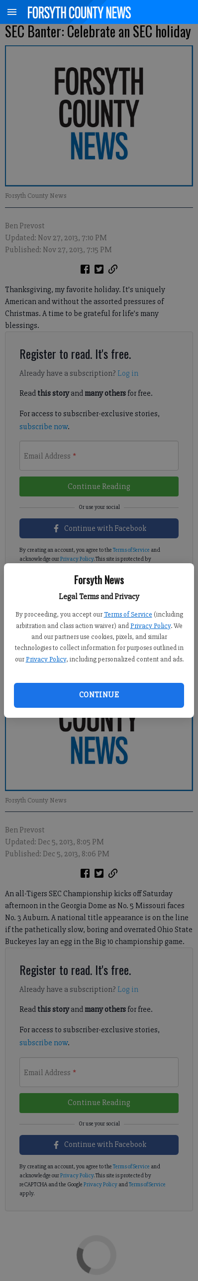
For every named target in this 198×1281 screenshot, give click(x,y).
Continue (99, 695)
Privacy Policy (150, 626)
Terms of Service (128, 614)
